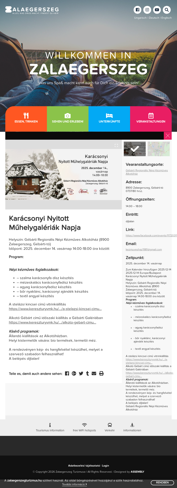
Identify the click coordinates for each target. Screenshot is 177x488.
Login (105, 465)
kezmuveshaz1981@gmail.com (144, 249)
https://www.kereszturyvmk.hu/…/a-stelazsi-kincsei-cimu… (55, 309)
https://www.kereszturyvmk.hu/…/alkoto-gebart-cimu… (52, 322)
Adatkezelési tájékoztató (84, 465)
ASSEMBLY (137, 471)
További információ (74, 484)
